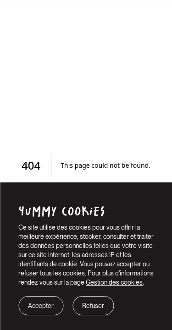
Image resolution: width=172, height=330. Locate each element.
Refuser (93, 305)
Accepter (41, 305)
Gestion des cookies (114, 282)
